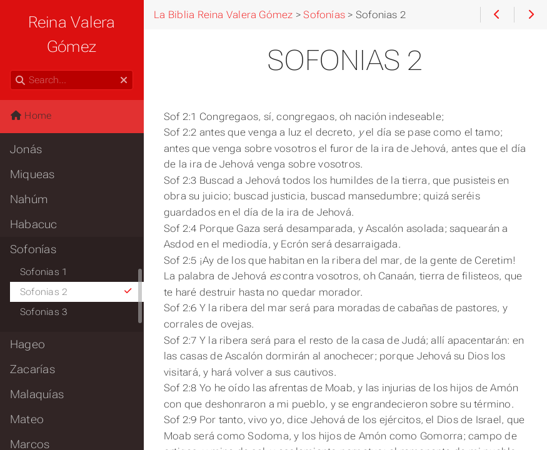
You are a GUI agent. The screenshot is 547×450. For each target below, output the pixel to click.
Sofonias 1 (44, 272)
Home (30, 115)
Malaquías (37, 394)
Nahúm (29, 199)
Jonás (26, 149)
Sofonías (33, 249)
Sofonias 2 (76, 292)
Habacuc (34, 224)
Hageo (27, 344)
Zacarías (32, 369)
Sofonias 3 (44, 312)
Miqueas (32, 174)
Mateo (27, 419)
